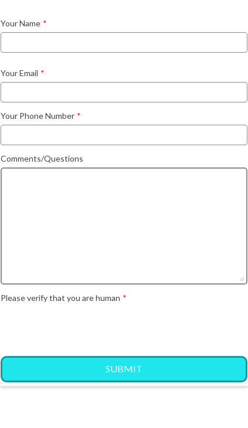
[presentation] (90, 328)
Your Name (24, 23)
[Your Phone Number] (124, 135)
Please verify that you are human (64, 298)
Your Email (23, 73)
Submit (124, 368)
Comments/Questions (42, 158)
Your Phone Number (41, 116)
